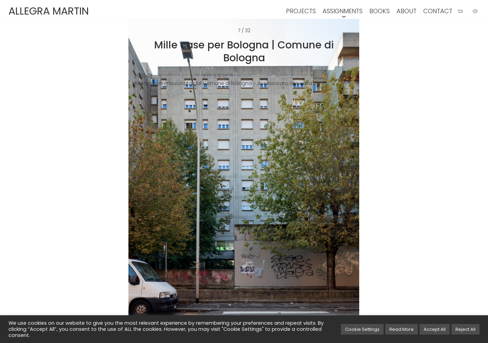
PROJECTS (301, 11)
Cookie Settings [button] (362, 329)
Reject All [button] (465, 329)
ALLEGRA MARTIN (48, 11)
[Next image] (366, 182)
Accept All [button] (435, 329)
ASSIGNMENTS (343, 11)
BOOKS (379, 11)
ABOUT (406, 11)
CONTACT (437, 11)
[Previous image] (122, 182)
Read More (401, 329)
